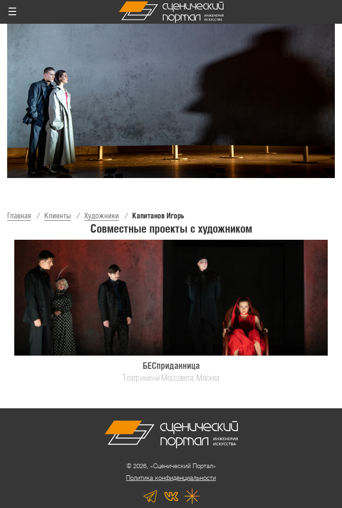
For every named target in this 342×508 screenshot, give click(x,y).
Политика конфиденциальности (171, 477)
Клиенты (57, 215)
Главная (19, 215)
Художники (101, 215)
